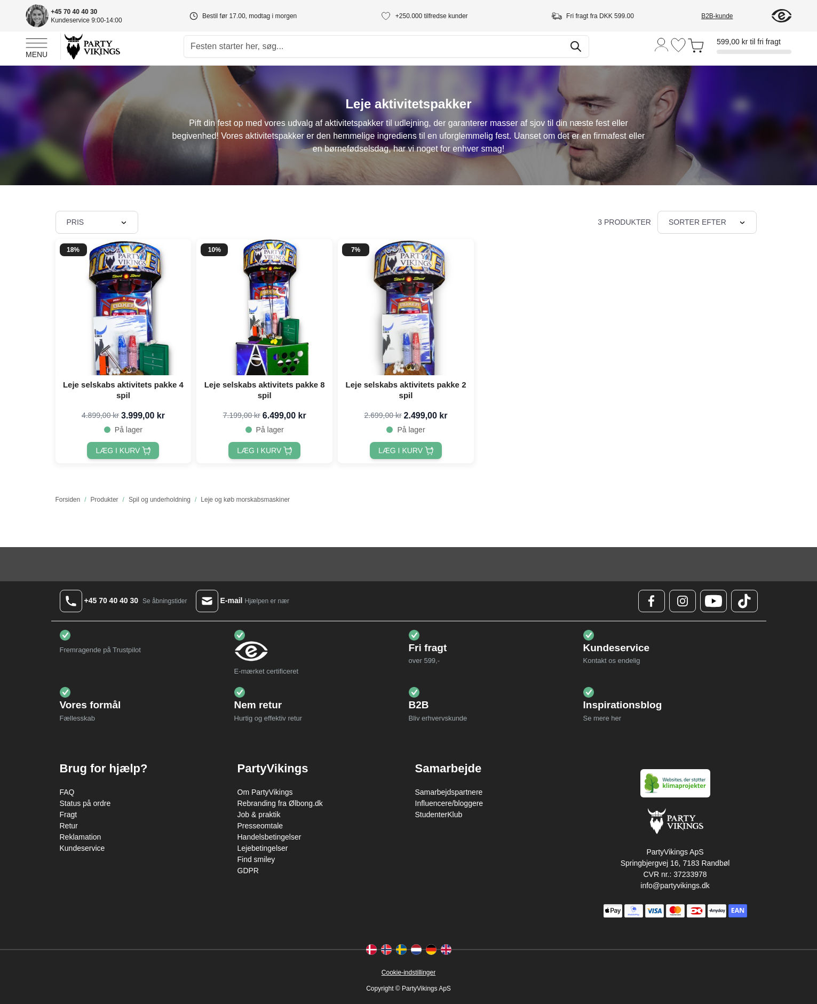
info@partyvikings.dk (674, 885)
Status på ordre (85, 803)
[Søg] (576, 46)
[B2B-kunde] (729, 16)
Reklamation (80, 837)
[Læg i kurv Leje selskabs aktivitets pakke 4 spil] (123, 450)
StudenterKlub (439, 814)
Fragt (68, 814)
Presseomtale (260, 825)
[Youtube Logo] (713, 601)
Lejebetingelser (262, 848)
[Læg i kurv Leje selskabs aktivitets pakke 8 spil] (264, 450)
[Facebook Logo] (651, 601)
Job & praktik (259, 814)
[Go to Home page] (91, 46)
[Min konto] (662, 44)
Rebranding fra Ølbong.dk (280, 803)
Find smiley (256, 859)
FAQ (67, 792)
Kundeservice (82, 848)
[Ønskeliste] (678, 45)
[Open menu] (36, 46)
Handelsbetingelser (269, 837)
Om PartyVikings (265, 792)
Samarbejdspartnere (449, 792)
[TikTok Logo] (744, 601)
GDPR (248, 870)
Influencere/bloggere (449, 803)
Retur (69, 825)
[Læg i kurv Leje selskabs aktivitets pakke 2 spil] (406, 450)
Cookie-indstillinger (408, 972)
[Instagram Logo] (682, 601)
